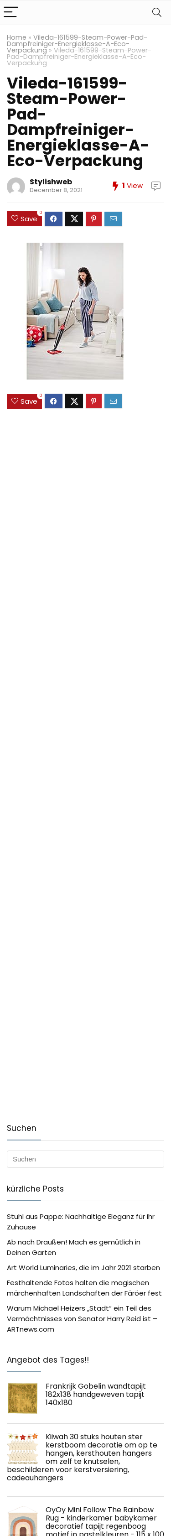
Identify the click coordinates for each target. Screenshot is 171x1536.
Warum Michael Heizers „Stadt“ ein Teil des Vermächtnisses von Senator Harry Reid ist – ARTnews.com (82, 1318)
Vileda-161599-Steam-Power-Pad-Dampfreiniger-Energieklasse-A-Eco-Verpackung (77, 44)
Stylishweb (51, 182)
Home (16, 37)
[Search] (157, 12)
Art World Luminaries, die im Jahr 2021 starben (83, 1267)
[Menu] (11, 12)
